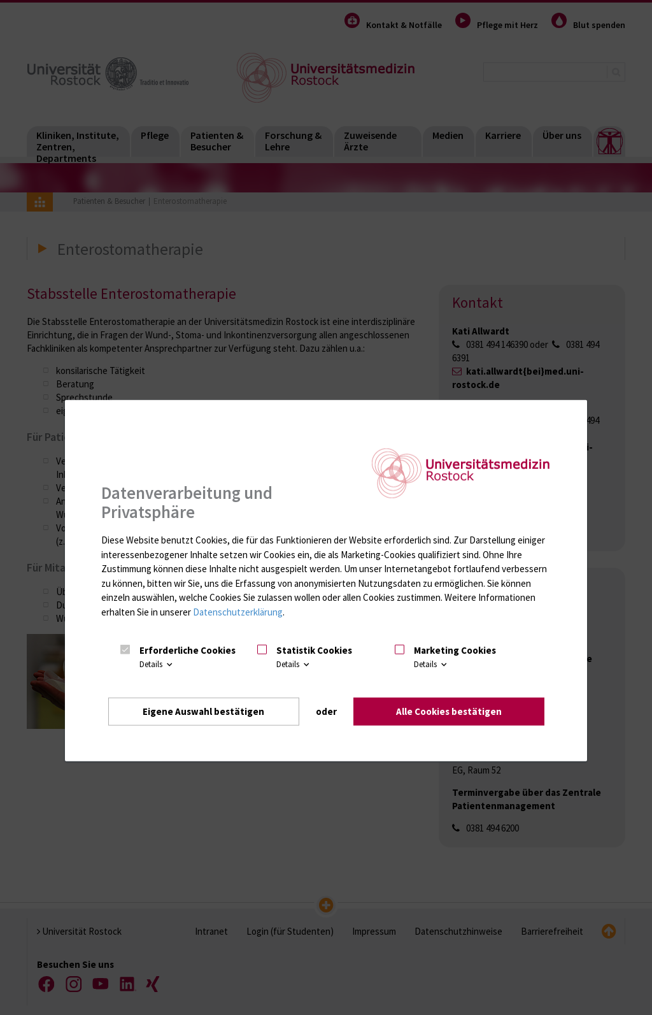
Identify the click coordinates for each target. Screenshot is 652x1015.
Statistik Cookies (314, 650)
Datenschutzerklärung (238, 611)
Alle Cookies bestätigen (449, 711)
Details (156, 664)
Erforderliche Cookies (187, 650)
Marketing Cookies (455, 650)
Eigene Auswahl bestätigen (203, 711)
